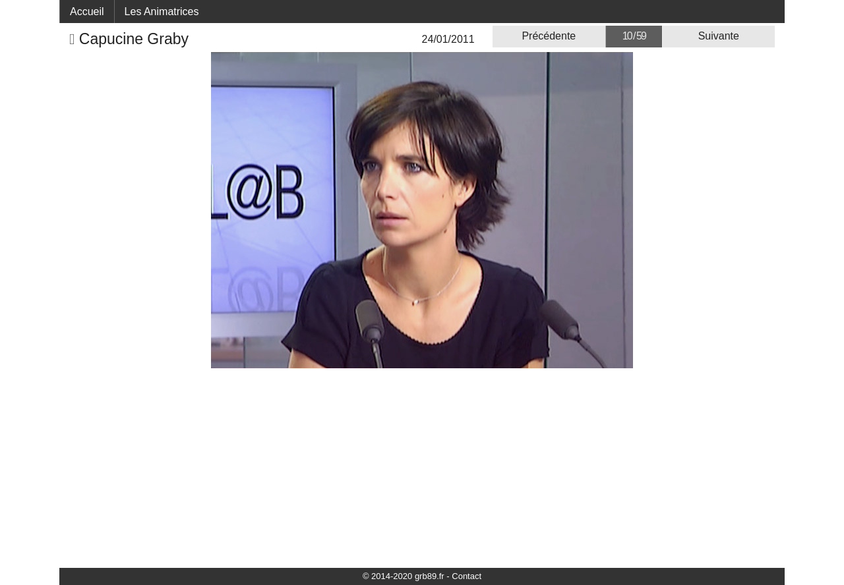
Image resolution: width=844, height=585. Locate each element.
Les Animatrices (162, 11)
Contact (466, 576)
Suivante (718, 36)
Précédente (549, 36)
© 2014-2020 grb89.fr (403, 576)
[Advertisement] (422, 467)
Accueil (87, 11)
